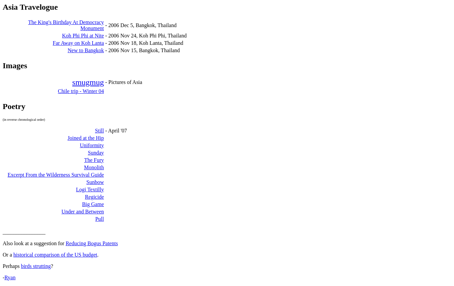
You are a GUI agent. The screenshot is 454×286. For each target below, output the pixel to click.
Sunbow (95, 182)
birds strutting (36, 266)
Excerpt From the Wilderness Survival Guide (56, 175)
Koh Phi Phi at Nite (83, 35)
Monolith (94, 167)
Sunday (96, 153)
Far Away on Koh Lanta (78, 43)
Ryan (9, 277)
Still (99, 130)
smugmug (88, 82)
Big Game (93, 204)
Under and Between (82, 211)
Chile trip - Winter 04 (81, 91)
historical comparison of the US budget (55, 255)
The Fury (94, 160)
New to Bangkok (86, 50)
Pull (99, 219)
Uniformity (92, 145)
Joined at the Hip (85, 138)
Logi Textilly (90, 189)
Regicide (94, 197)
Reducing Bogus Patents (91, 243)
